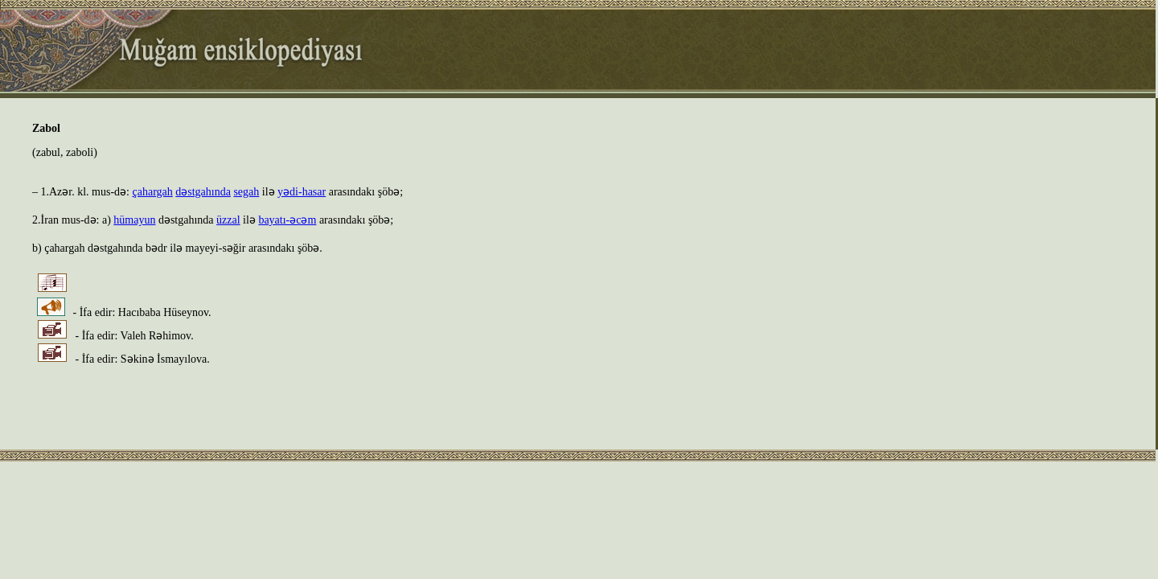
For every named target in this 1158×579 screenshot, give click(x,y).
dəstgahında (203, 192)
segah (246, 192)
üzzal (228, 220)
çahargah (153, 192)
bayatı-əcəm (287, 220)
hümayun (134, 220)
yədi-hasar (301, 192)
